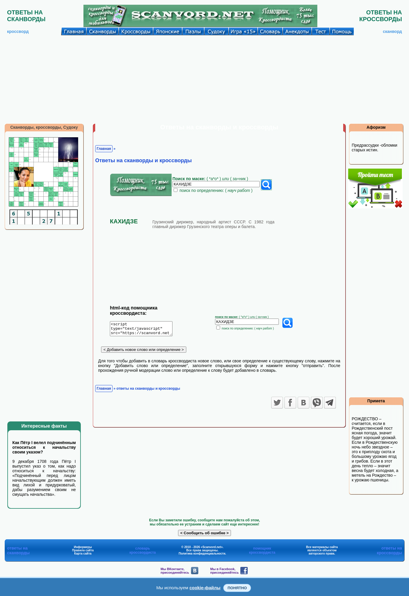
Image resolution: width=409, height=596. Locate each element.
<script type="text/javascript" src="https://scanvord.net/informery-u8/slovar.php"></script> (145, 330)
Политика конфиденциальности (202, 553)
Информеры (83, 547)
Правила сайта (83, 550)
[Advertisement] (204, 79)
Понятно (237, 588)
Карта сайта (83, 553)
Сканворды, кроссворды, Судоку (44, 127)
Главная (104, 149)
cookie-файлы (205, 587)
